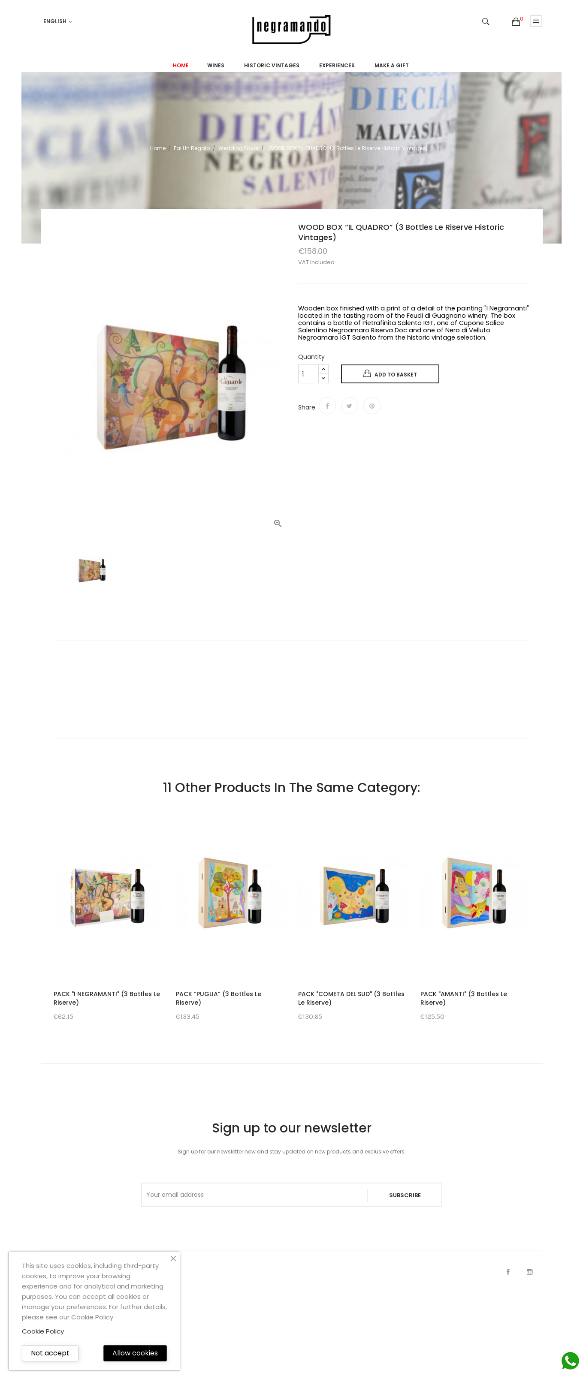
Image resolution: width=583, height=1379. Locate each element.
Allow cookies (135, 1353)
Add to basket (390, 373)
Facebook (508, 1271)
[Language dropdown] (58, 21)
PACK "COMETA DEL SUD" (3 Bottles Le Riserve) (351, 998)
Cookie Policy (43, 1331)
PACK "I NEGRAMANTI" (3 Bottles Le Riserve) (107, 998)
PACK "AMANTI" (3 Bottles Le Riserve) (463, 998)
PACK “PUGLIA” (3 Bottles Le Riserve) (218, 998)
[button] (516, 22)
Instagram (529, 1271)
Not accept (50, 1353)
